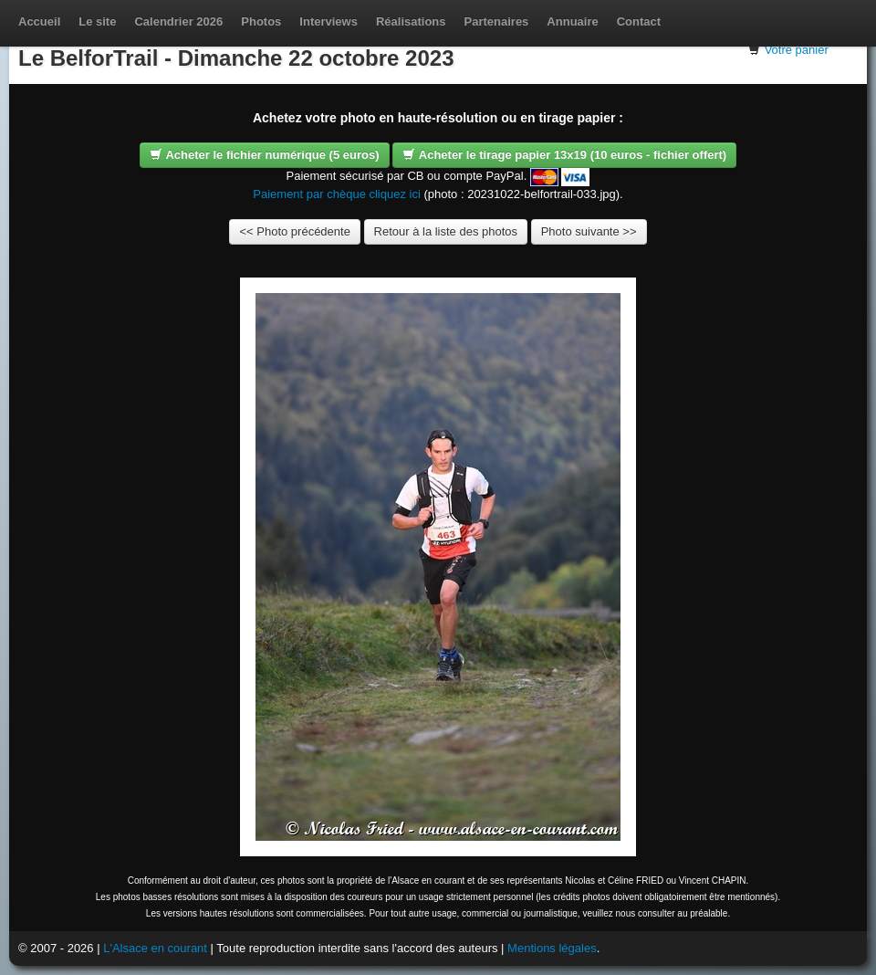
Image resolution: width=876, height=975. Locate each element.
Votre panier (797, 50)
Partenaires (496, 21)
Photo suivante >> (589, 231)
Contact (639, 21)
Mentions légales (552, 948)
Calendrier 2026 (178, 21)
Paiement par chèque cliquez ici (337, 194)
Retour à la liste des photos (446, 231)
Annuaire (572, 21)
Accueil (39, 21)
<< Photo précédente (294, 231)
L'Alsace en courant (155, 948)
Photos (261, 21)
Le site (97, 21)
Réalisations (411, 21)
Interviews (328, 21)
